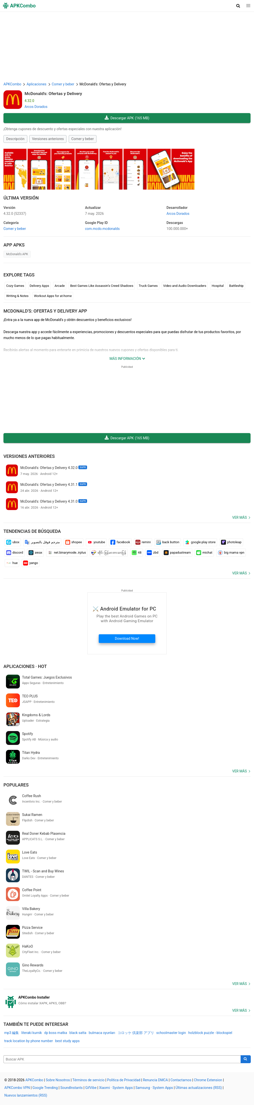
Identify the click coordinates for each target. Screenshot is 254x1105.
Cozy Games (15, 286)
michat (204, 552)
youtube (96, 542)
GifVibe (90, 1088)
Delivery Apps (39, 286)
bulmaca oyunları (102, 1033)
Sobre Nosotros (58, 1080)
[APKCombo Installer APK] (127, 1000)
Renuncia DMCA (155, 1080)
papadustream (177, 552)
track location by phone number (28, 1041)
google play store (200, 542)
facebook (120, 542)
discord (14, 552)
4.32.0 (14, 214)
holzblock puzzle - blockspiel (210, 1033)
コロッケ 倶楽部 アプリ (136, 1033)
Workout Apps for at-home (53, 296)
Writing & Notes (17, 296)
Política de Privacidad (123, 1080)
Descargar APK (127, 118)
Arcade (60, 286)
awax (35, 552)
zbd (152, 552)
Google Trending (45, 1088)
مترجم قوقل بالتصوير (42, 542)
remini (143, 542)
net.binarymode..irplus (67, 552)
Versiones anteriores (48, 139)
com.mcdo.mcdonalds (102, 229)
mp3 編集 (11, 1033)
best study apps (67, 1041)
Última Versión (21, 197)
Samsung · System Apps (154, 1088)
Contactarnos (180, 1080)
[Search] (246, 1059)
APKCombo (12, 84)
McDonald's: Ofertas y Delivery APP (45, 311)
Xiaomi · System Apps (116, 1088)
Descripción (15, 139)
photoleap (231, 542)
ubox (12, 542)
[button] (238, 5)
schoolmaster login (171, 1033)
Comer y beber (82, 139)
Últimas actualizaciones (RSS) (199, 1088)
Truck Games (148, 286)
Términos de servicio (88, 1080)
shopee (73, 542)
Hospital (217, 286)
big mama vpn (231, 552)
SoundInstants (71, 1088)
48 (137, 552)
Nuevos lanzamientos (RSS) (25, 1095)
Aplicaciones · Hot (25, 666)
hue (12, 563)
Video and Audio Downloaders (184, 286)
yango (30, 563)
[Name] (122, 1059)
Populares (16, 784)
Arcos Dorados (36, 107)
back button (167, 542)
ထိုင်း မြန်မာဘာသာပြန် (108, 552)
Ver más (239, 517)
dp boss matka (55, 1033)
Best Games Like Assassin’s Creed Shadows (101, 286)
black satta (77, 1033)
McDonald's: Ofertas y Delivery (53, 93)
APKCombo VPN (17, 1088)
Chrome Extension (208, 1080)
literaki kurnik (31, 1033)
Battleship (236, 286)
